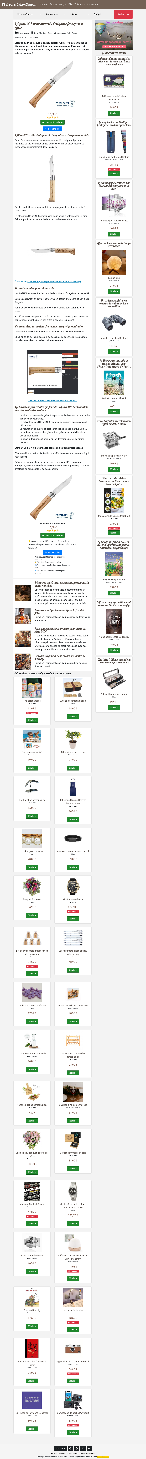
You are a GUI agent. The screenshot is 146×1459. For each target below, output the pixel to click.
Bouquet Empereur (32, 899)
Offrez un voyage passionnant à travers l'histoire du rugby (114, 603)
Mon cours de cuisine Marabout (114, 516)
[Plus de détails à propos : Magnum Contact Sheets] (32, 1191)
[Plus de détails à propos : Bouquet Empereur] (32, 886)
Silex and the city (32, 1310)
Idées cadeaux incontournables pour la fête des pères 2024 (60, 630)
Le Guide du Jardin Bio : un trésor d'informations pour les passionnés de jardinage (113, 545)
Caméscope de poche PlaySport (73, 1413)
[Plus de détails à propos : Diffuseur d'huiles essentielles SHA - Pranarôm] (73, 1242)
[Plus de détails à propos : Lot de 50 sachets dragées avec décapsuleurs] (32, 937)
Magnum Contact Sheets (32, 1204)
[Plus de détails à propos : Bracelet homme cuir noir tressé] (73, 838)
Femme (53, 4)
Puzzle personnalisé (32, 752)
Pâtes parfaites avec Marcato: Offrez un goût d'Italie (114, 422)
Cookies (92, 1453)
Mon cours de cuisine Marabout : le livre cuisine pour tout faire (114, 481)
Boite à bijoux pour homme (114, 694)
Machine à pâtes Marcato (114, 455)
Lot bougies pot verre (32, 851)
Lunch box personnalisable (73, 701)
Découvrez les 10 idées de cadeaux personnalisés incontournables (62, 584)
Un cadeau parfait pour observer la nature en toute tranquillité (113, 303)
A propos (54, 1453)
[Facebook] (70, 1448)
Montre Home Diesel (73, 899)
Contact (76, 1453)
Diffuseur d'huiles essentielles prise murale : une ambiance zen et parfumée (114, 61)
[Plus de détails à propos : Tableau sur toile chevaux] (32, 1242)
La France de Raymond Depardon (32, 1413)
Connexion (92, 4)
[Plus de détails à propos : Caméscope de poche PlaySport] (73, 1400)
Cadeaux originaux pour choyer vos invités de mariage (54, 281)
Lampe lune (114, 278)
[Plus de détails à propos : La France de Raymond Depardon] (32, 1400)
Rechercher (123, 14)
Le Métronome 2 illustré (114, 398)
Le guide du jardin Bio (114, 579)
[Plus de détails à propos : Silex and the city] (32, 1297)
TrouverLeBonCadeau (19, 4)
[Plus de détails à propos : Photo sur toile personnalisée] (73, 992)
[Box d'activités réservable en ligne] (114, 34)
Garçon (62, 4)
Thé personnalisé (32, 701)
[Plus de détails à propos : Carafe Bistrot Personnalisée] (32, 1040)
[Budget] (102, 14)
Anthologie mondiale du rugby (114, 637)
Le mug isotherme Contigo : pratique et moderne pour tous (114, 123)
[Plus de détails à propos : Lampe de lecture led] (73, 1297)
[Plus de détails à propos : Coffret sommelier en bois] (73, 1139)
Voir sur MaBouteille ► (52, 122)
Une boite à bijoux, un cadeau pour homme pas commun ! (114, 661)
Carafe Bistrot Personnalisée (32, 1053)
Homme (43, 4)
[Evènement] (54, 14)
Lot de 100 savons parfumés (32, 1005)
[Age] (78, 14)
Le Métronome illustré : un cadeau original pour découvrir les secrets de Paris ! (114, 363)
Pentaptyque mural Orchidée (114, 220)
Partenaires (84, 1453)
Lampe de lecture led (72, 1310)
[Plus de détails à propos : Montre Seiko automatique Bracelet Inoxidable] (73, 1191)
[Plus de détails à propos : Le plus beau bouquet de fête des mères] (32, 1139)
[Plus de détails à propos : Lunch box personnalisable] (73, 687)
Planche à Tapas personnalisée (32, 1105)
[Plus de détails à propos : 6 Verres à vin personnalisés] (73, 1092)
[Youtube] (89, 1448)
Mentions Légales (65, 1453)
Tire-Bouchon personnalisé (32, 800)
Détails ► (32, 720)
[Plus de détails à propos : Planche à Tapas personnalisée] (32, 1092)
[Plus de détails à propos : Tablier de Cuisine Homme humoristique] (73, 787)
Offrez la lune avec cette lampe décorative (114, 244)
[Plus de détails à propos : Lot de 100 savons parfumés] (32, 992)
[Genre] (27, 14)
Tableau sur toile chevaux (32, 1255)
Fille (70, 4)
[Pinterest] (83, 1448)
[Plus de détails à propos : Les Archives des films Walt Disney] (32, 1348)
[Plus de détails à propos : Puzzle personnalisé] (32, 739)
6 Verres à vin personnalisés (73, 1105)
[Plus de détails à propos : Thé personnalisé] (32, 687)
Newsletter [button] (60, 1448)
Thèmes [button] (79, 4)
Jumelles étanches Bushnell (114, 338)
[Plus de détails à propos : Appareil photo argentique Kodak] (73, 1348)
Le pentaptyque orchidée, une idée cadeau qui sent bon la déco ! (114, 185)
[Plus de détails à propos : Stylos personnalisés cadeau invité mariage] (73, 937)
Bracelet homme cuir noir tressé (73, 851)
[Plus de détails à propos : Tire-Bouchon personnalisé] (32, 787)
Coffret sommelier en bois (73, 1153)
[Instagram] (76, 1448)
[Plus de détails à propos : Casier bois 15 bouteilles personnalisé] (73, 1040)
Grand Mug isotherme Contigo (114, 157)
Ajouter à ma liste (52, 129)
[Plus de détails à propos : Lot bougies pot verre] (32, 838)
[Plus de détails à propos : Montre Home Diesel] (73, 886)
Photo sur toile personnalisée (72, 1005)
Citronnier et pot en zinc (73, 752)
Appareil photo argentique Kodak (73, 1361)
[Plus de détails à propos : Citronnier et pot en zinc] (73, 739)
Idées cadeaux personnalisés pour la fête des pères (59, 611)
